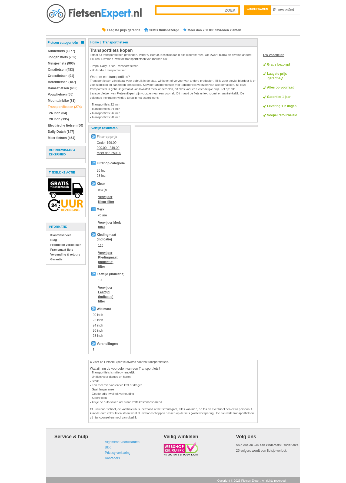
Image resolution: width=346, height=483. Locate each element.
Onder (107, 143)
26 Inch (102, 170)
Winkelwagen (257, 9)
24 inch (98, 325)
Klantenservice (60, 235)
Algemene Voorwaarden (122, 442)
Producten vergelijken (65, 244)
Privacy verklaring (118, 453)
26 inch (98, 330)
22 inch (98, 320)
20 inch (98, 315)
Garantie (56, 259)
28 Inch (102, 176)
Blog (53, 240)
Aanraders (112, 458)
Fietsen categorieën (63, 43)
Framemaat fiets (61, 249)
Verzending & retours (65, 254)
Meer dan (109, 153)
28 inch (98, 336)
